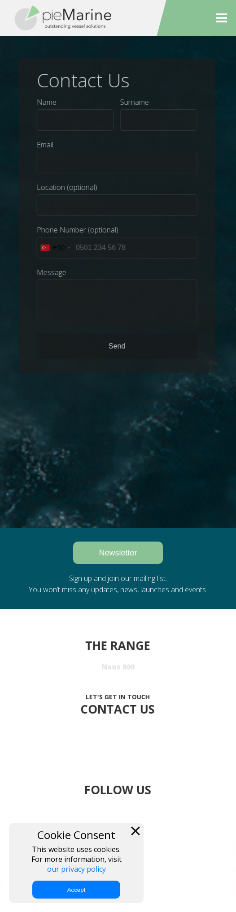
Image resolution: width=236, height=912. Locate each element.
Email (43, 145)
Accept (76, 889)
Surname (132, 102)
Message (49, 272)
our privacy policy (76, 869)
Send (114, 346)
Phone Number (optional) (75, 230)
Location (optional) (65, 187)
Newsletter (118, 552)
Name (44, 102)
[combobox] (53, 247)
